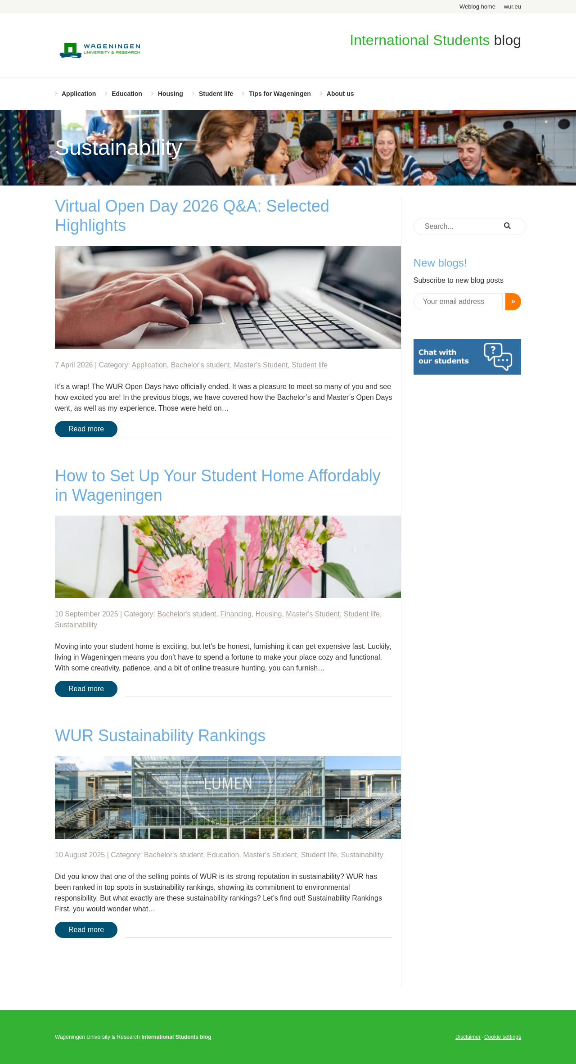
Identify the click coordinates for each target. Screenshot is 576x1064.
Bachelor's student (200, 365)
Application (79, 93)
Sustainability (76, 625)
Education (127, 93)
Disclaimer (468, 1037)
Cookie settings (502, 1037)
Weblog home (477, 6)
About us (340, 93)
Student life (216, 93)
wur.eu (512, 6)
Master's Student (261, 365)
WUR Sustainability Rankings (160, 735)
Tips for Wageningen (280, 93)
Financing (235, 614)
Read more (86, 429)
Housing (170, 93)
